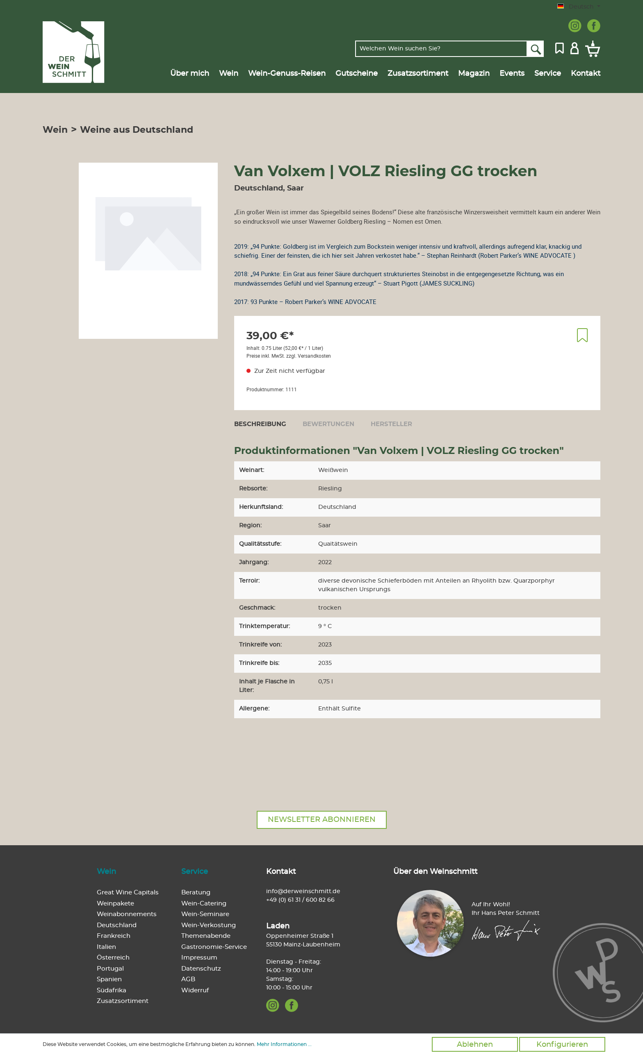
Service (194, 872)
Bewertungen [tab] (328, 424)
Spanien (109, 979)
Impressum (199, 958)
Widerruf (195, 990)
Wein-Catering (203, 904)
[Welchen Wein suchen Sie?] (441, 49)
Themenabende (205, 936)
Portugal (110, 969)
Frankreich (113, 936)
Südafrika (111, 990)
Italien (106, 947)
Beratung (195, 892)
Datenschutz (201, 969)
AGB (188, 979)
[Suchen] (535, 49)
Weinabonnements (127, 914)
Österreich (113, 958)
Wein (106, 872)
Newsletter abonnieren (322, 820)
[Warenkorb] (591, 49)
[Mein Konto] (574, 47)
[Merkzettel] (559, 47)
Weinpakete (115, 904)
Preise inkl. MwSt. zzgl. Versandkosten (288, 355)
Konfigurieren (562, 1044)
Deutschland (117, 925)
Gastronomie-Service (214, 947)
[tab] (260, 424)
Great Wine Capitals (128, 892)
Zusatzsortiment (122, 1001)
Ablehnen (475, 1044)
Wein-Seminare (205, 914)
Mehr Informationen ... (284, 1044)
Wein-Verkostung (208, 925)
